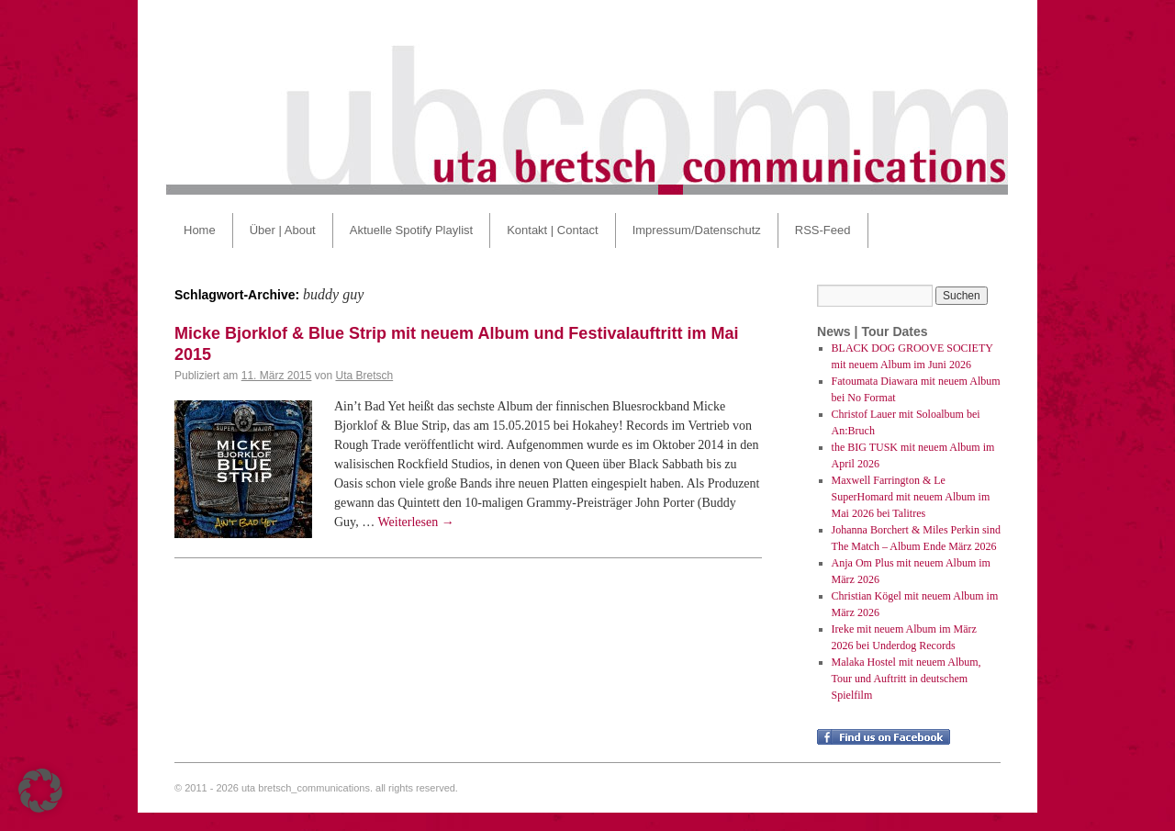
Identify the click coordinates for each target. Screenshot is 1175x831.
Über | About (283, 230)
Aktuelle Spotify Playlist (411, 230)
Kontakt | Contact (553, 230)
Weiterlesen (415, 522)
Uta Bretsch (364, 375)
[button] (40, 790)
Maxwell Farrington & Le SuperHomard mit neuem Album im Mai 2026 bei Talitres (911, 497)
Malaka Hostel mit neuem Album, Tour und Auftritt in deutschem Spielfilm (906, 679)
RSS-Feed (823, 230)
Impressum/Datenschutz (696, 230)
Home (200, 230)
